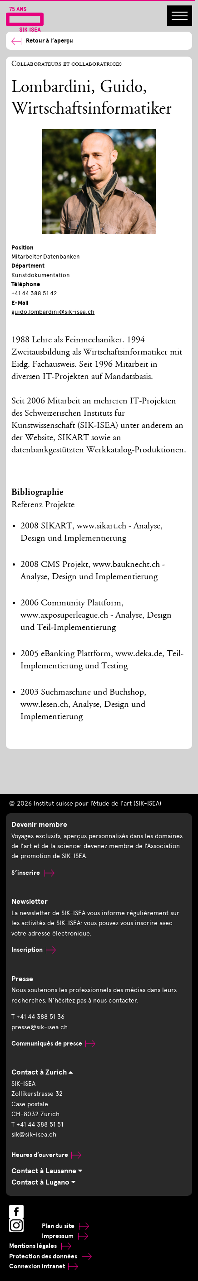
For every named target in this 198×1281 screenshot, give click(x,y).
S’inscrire (32, 873)
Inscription (33, 950)
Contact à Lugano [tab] (43, 1182)
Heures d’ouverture (46, 1155)
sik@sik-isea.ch (33, 1134)
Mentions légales (40, 1246)
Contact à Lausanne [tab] (46, 1170)
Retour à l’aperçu (42, 41)
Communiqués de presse (53, 1043)
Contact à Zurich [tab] (42, 1072)
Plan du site (65, 1226)
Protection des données (50, 1256)
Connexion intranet (43, 1266)
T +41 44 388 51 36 (37, 1017)
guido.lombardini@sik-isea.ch (52, 311)
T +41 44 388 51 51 (37, 1124)
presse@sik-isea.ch (39, 1027)
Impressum (65, 1236)
